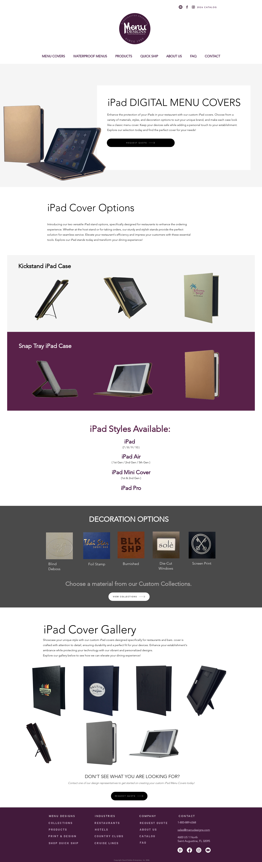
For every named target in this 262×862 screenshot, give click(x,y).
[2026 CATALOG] (207, 7)
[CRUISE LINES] (107, 843)
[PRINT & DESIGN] (63, 836)
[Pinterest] (200, 2)
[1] (180, 7)
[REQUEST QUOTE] (141, 143)
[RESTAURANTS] (108, 823)
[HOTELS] (102, 829)
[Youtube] (214, 2)
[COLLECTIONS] (61, 823)
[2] (187, 7)
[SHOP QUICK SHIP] (64, 843)
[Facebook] (205, 2)
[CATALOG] (148, 836)
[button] (53, 54)
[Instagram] (209, 2)
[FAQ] (143, 842)
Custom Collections (164, 584)
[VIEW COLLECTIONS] (129, 596)
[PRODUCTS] (58, 829)
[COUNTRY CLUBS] (109, 836)
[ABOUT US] (148, 829)
